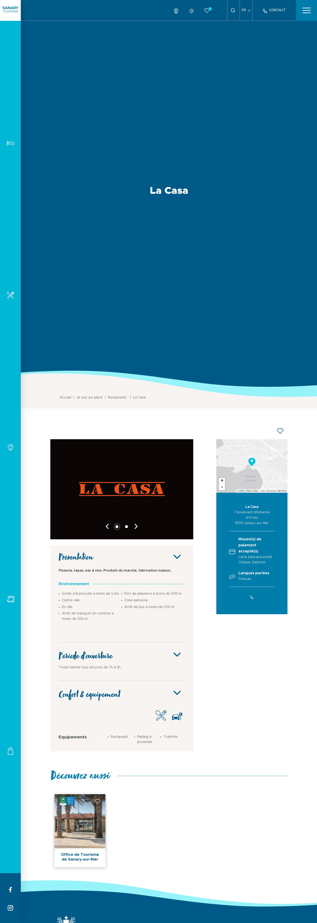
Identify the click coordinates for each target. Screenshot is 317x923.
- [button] (221, 487)
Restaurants (10, 295)
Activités (10, 446)
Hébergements (10, 143)
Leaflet (240, 491)
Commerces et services (10, 750)
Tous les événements (10, 599)
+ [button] (222, 481)
